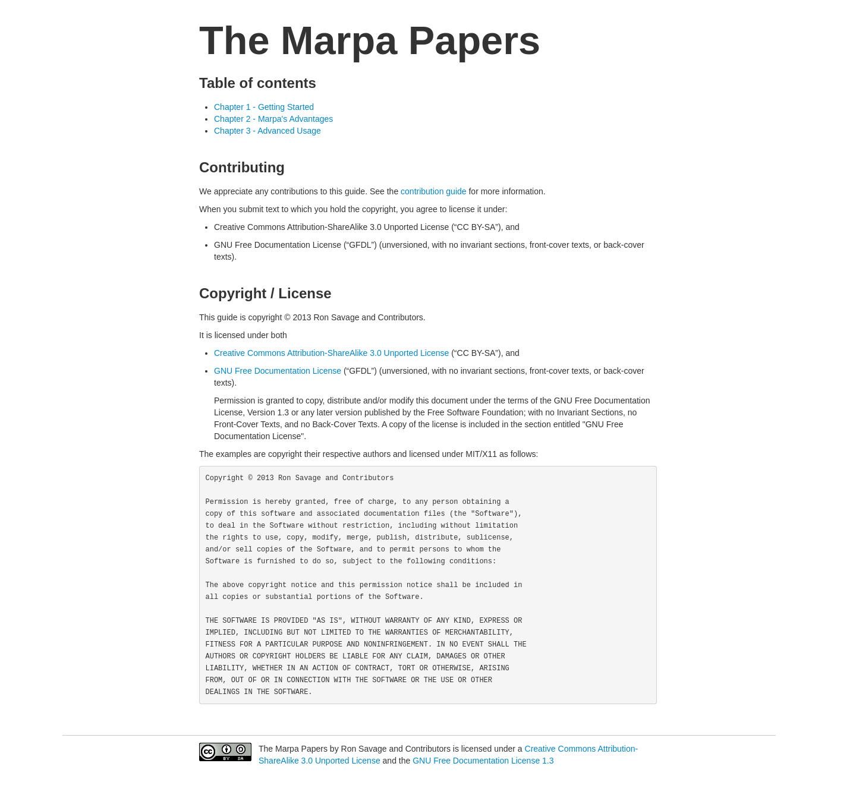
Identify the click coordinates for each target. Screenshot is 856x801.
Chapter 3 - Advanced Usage (267, 130)
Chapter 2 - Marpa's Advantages (273, 119)
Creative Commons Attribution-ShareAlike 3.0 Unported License (331, 353)
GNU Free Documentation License (277, 371)
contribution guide (434, 191)
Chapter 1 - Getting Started (264, 107)
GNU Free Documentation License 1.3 (483, 760)
